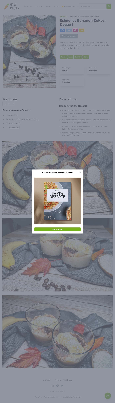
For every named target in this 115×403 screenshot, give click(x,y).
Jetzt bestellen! (57, 229)
